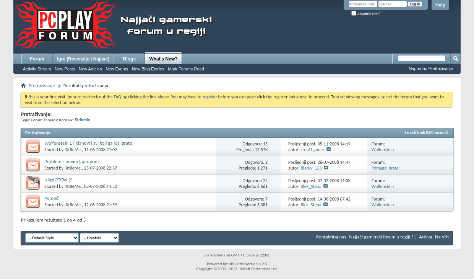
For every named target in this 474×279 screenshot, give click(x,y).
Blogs (129, 59)
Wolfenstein (383, 149)
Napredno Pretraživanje (431, 68)
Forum (37, 59)
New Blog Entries (148, 69)
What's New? (163, 59)
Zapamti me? (365, 13)
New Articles (90, 69)
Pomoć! (52, 198)
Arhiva (425, 237)
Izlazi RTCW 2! (58, 180)
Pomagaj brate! (386, 168)
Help (440, 5)
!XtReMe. (73, 149)
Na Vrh (442, 237)
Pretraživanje (42, 85)
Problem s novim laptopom (71, 161)
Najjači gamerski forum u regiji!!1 (382, 237)
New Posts (65, 69)
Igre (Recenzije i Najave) (83, 59)
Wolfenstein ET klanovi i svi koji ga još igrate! (89, 143)
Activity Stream (37, 69)
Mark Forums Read (186, 69)
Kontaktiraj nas (331, 237)
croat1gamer (312, 149)
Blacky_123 (310, 168)
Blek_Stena (310, 186)
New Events (117, 69)
